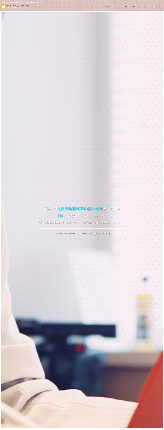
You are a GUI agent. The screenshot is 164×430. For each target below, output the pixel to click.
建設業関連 (94, 6)
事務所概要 (134, 6)
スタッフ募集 (156, 6)
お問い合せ (146, 6)
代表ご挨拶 (122, 6)
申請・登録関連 (109, 6)
